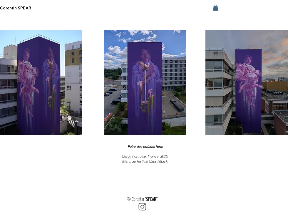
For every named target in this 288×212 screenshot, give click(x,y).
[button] (215, 8)
